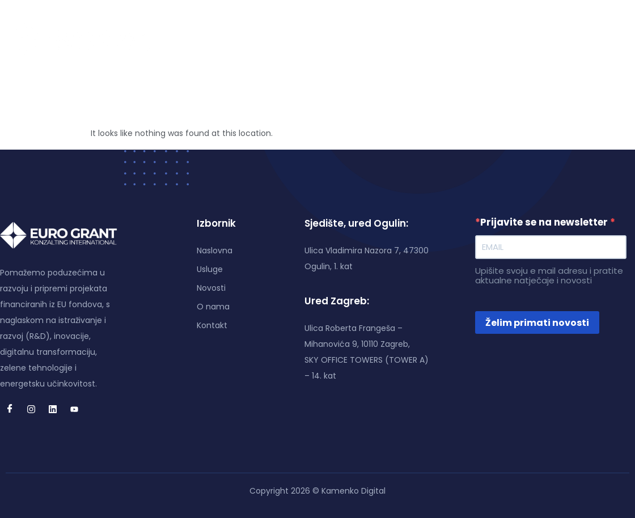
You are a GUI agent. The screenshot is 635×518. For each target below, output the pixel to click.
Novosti (338, 39)
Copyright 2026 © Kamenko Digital (317, 490)
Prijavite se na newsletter (542, 222)
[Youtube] (596, 39)
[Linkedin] (574, 39)
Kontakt (442, 39)
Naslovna (235, 39)
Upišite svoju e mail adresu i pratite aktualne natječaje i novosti (549, 276)
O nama (390, 39)
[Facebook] (531, 39)
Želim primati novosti (537, 322)
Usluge (289, 39)
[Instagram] (553, 39)
